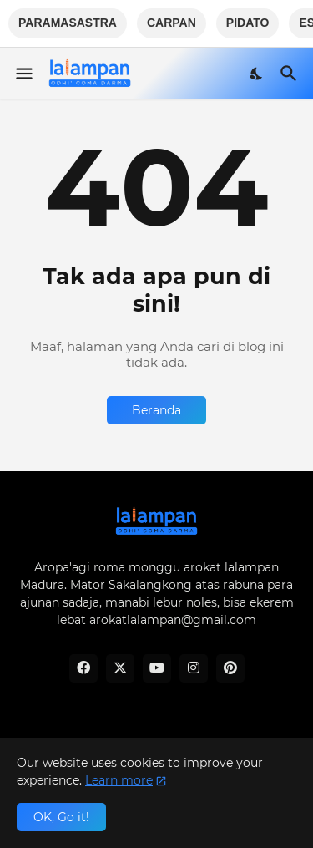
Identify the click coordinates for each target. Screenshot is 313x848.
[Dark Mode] (257, 73)
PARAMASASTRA (67, 22)
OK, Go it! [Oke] (61, 817)
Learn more (119, 780)
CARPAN (171, 22)
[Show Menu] (23, 73)
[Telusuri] (291, 73)
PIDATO (248, 22)
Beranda (156, 410)
